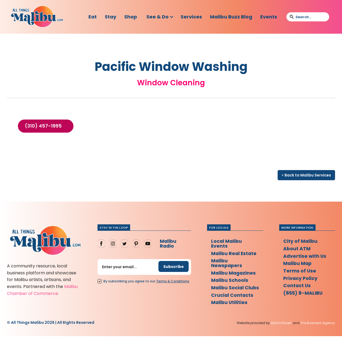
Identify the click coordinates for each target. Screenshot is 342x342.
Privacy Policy (300, 278)
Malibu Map (298, 263)
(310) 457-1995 (43, 126)
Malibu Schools (230, 280)
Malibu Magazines (234, 273)
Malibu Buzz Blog (231, 16)
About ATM (297, 248)
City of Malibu (300, 241)
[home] (37, 17)
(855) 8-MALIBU (303, 293)
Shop (130, 16)
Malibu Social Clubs (227, 290)
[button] (160, 17)
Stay (110, 16)
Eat (92, 16)
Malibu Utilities (229, 308)
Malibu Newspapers (227, 263)
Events (268, 16)
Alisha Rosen (281, 328)
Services (191, 16)
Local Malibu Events (227, 243)
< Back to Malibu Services (306, 175)
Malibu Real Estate (234, 253)
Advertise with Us (305, 256)
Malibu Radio (167, 243)
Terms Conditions (172, 281)
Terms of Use (299, 271)
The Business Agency (317, 328)
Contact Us (297, 286)
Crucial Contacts (232, 300)
